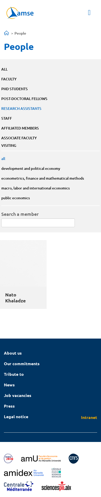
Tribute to (14, 374)
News (9, 384)
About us (13, 353)
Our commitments (22, 363)
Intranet (89, 417)
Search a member (20, 214)
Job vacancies (17, 395)
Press (9, 406)
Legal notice (16, 416)
